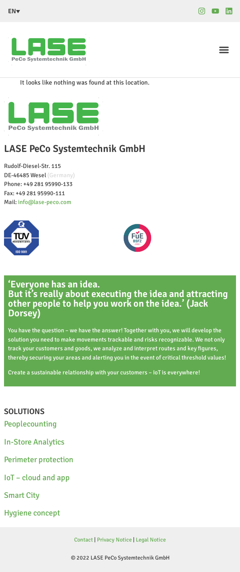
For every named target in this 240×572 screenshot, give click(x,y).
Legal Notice (151, 539)
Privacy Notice (114, 539)
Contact (83, 539)
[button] (224, 50)
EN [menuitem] (12, 11)
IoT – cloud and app (37, 478)
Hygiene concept (32, 513)
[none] (53, 11)
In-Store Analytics (34, 442)
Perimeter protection (38, 460)
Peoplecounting (30, 424)
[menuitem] (53, 11)
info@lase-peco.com (44, 202)
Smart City (21, 495)
